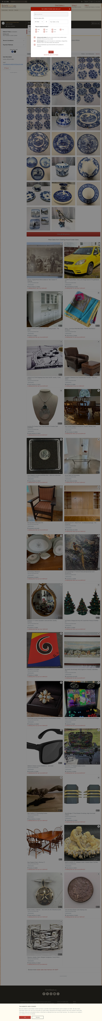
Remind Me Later (48, 54)
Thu (63, 29)
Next (51, 52)
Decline (38, 1017)
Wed (55, 29)
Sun (55, 31)
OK (25, 1017)
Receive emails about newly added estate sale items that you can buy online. (51, 38)
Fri (38, 31)
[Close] (69, 9)
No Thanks (55, 54)
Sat (46, 31)
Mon (39, 29)
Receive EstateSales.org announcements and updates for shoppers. (50, 45)
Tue (46, 29)
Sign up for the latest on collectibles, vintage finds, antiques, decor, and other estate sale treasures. (52, 41)
